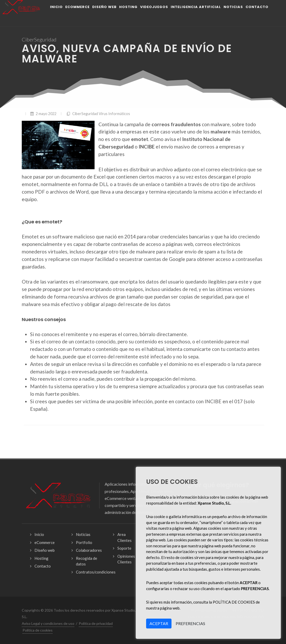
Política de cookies (38, 630)
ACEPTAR (158, 623)
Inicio (39, 534)
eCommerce (44, 542)
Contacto (42, 566)
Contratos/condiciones (96, 572)
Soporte (124, 548)
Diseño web (44, 550)
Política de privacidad (96, 623)
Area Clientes (124, 537)
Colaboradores (89, 550)
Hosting (41, 558)
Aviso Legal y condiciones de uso (48, 623)
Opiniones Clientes (126, 559)
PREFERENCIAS (190, 623)
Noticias (83, 534)
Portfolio (84, 542)
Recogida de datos (86, 561)
